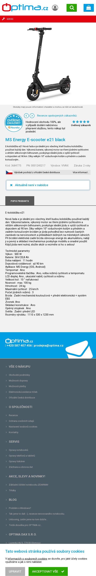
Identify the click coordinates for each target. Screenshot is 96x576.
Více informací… (81, 172)
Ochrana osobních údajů (21, 421)
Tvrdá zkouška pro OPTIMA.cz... (25, 525)
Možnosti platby (17, 386)
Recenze (13, 415)
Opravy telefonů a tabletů (22, 455)
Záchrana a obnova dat (21, 467)
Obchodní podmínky (19, 375)
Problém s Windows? (20, 508)
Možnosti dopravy (18, 380)
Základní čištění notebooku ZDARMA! (28, 484)
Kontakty (13, 432)
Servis (14, 441)
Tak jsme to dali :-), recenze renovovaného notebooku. (37, 513)
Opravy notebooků (18, 450)
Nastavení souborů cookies (23, 426)
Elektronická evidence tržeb (23, 392)
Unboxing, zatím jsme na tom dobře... (28, 519)
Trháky (12, 490)
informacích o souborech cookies (27, 562)
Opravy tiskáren (17, 461)
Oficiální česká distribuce (22, 397)
